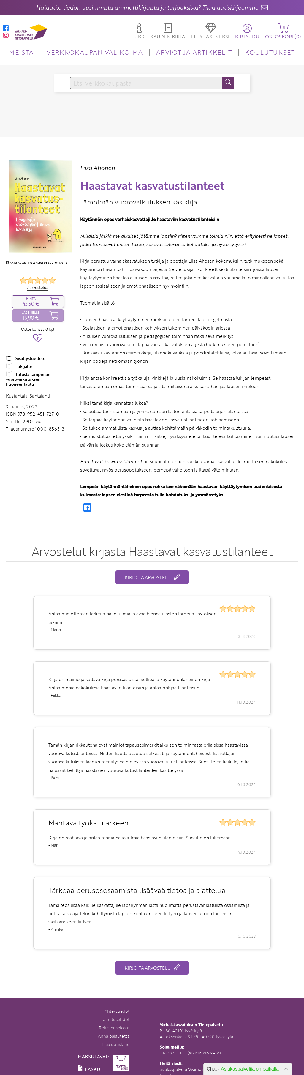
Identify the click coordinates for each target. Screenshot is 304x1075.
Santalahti (40, 396)
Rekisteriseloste (114, 1027)
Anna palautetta (113, 1036)
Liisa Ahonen (97, 167)
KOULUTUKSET (269, 52)
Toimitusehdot (115, 1019)
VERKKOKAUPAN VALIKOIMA (95, 52)
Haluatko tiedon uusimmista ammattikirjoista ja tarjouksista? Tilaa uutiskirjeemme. (147, 7)
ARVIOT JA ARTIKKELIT (194, 52)
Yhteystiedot (117, 1011)
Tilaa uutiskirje (115, 1044)
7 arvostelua (37, 287)
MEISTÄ (21, 52)
